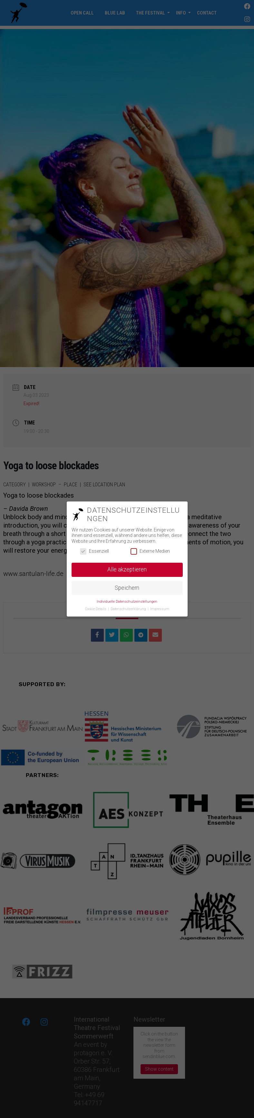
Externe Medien (150, 551)
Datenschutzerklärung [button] (129, 609)
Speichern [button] (127, 588)
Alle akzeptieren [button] (127, 569)
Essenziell (94, 551)
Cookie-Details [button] (96, 609)
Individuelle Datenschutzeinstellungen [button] (127, 601)
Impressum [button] (159, 609)
